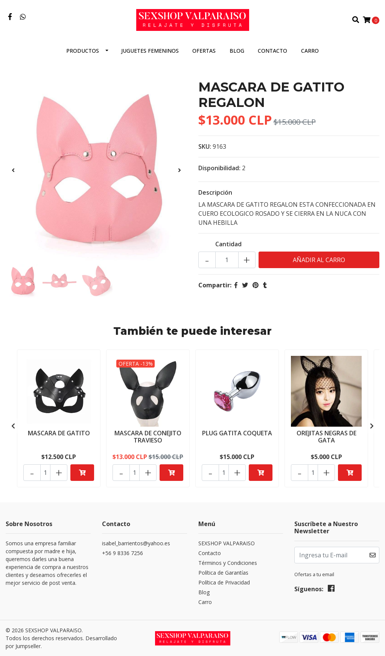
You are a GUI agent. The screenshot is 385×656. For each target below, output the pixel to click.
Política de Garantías (223, 572)
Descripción (215, 192)
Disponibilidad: (219, 168)
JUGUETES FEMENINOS (150, 50)
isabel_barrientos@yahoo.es (136, 543)
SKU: (204, 146)
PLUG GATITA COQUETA (237, 433)
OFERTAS (204, 50)
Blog (237, 50)
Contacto (272, 50)
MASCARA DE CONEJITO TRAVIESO (147, 436)
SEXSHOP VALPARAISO (226, 543)
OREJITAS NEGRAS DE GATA (326, 436)
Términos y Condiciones (227, 562)
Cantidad (228, 244)
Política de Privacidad (224, 582)
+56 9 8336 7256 (122, 553)
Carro (310, 50)
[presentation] (13, 170)
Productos (82, 50)
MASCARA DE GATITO (59, 433)
